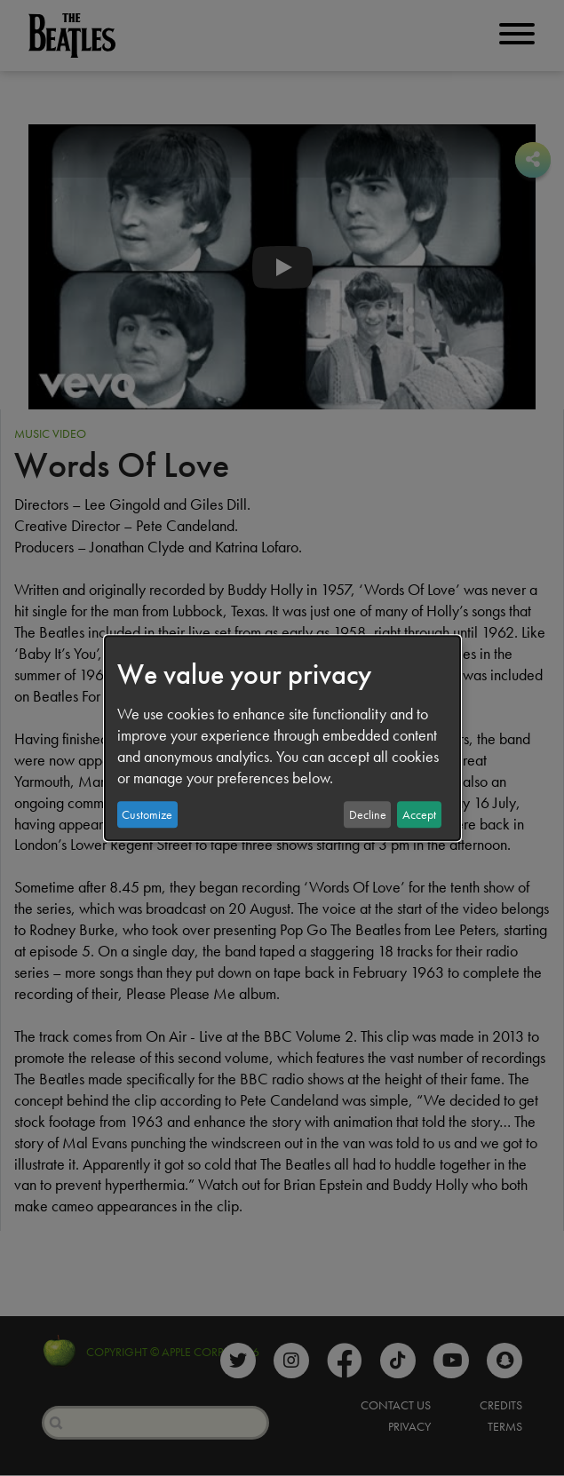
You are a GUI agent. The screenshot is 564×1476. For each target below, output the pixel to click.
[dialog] (282, 738)
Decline (367, 814)
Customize (147, 814)
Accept (419, 814)
